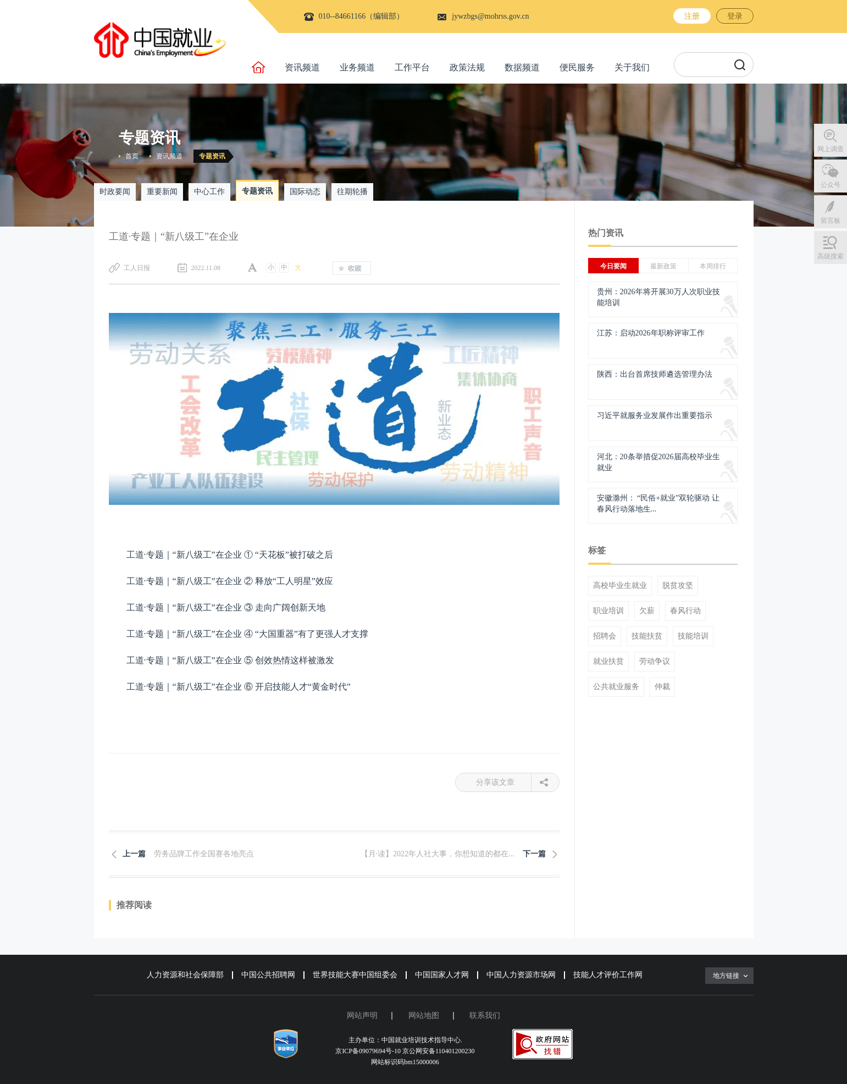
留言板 (830, 220)
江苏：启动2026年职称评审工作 (651, 333)
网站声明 (362, 1015)
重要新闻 (162, 192)
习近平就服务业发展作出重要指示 (654, 415)
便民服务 (577, 67)
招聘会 (604, 636)
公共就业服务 (616, 687)
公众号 (830, 185)
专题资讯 (212, 156)
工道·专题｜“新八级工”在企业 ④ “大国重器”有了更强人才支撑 (247, 634)
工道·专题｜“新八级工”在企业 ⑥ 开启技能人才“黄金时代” (238, 686)
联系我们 (484, 1015)
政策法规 (467, 67)
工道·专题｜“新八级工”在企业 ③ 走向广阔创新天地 (225, 607)
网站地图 (423, 1015)
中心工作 (209, 192)
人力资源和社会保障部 (185, 975)
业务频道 (357, 67)
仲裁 (662, 687)
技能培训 (693, 636)
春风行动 (685, 611)
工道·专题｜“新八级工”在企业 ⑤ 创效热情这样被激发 (230, 660)
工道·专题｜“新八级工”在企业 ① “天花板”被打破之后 (229, 554)
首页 (132, 156)
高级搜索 (830, 256)
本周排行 (713, 266)
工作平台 (412, 67)
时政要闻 (114, 192)
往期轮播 (352, 192)
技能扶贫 (647, 636)
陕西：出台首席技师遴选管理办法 (654, 374)
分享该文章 (504, 782)
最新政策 (663, 266)
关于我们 (632, 67)
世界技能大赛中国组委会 (355, 975)
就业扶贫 (608, 661)
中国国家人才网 (442, 975)
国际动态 (305, 192)
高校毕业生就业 (620, 586)
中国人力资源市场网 (521, 975)
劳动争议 (654, 661)
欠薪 (647, 611)
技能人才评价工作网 (608, 975)
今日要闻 (613, 266)
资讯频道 (302, 67)
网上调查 (830, 149)
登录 (735, 16)
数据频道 (522, 67)
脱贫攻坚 (677, 586)
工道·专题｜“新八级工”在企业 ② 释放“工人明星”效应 (229, 581)
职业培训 (608, 611)
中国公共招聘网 (268, 975)
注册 (692, 16)
